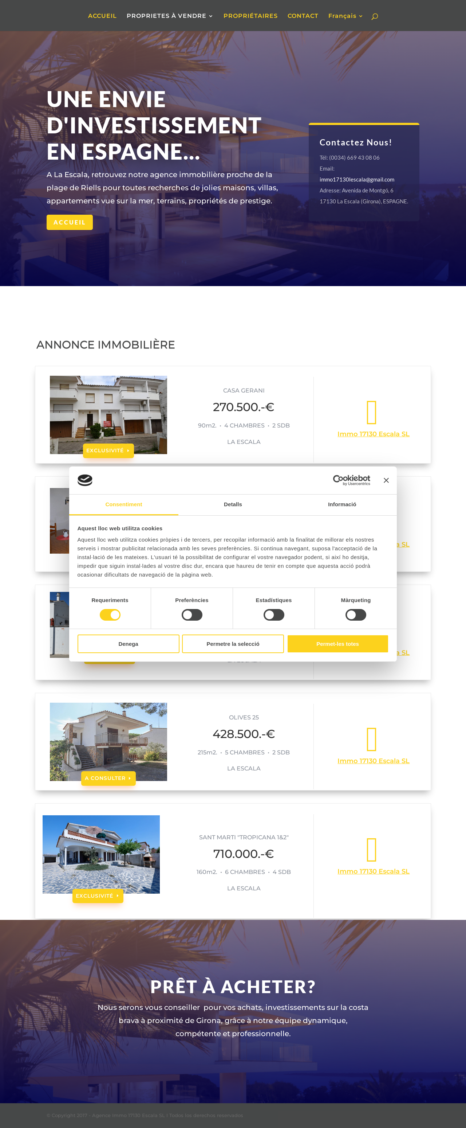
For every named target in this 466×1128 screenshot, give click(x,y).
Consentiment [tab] (123, 504)
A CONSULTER (105, 778)
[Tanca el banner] (386, 480)
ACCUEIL (102, 16)
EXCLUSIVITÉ (105, 450)
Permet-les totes (337, 644)
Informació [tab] (342, 504)
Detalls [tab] (233, 504)
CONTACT (303, 16)
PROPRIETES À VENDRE (166, 16)
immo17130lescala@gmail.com (357, 179)
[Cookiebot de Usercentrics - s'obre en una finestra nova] (338, 480)
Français (342, 16)
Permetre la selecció (232, 644)
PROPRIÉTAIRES (251, 16)
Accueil (70, 222)
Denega (128, 644)
